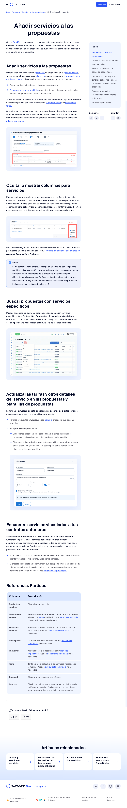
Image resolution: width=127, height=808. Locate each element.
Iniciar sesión (114, 4)
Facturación (16, 12)
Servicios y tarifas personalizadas (33, 12)
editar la (49, 420)
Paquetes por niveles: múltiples (24, 90)
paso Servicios (71, 72)
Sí (14, 717)
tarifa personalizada (69, 617)
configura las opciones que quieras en (62, 251)
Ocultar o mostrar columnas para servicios (105, 62)
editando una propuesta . (55, 571)
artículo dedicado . (15, 121)
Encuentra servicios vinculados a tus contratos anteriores (104, 95)
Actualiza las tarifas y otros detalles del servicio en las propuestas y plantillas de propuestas (104, 82)
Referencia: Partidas (101, 102)
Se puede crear (53, 102)
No (26, 717)
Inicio (8, 12)
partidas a (40, 72)
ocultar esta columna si (59, 630)
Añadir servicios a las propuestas (101, 54)
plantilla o (40, 76)
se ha (41, 617)
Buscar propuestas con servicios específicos (102, 70)
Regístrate (102, 4)
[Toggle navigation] (7, 4)
